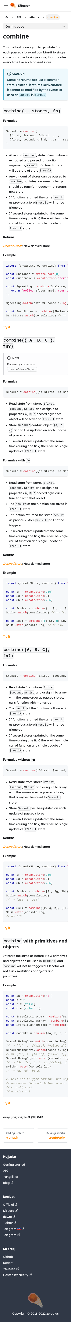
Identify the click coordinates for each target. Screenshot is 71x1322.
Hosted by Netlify (17, 1275)
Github (8, 1257)
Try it (6, 327)
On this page (14, 26)
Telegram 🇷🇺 (13, 1229)
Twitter (9, 1223)
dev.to (9, 1217)
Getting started (14, 1164)
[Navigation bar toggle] (6, 5)
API (6, 1170)
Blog (8, 1183)
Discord (10, 1210)
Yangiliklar (10, 1177)
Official (10, 1204)
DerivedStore (52, 85)
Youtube (11, 1269)
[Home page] (6, 17)
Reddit (7, 1263)
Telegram (11, 1235)
